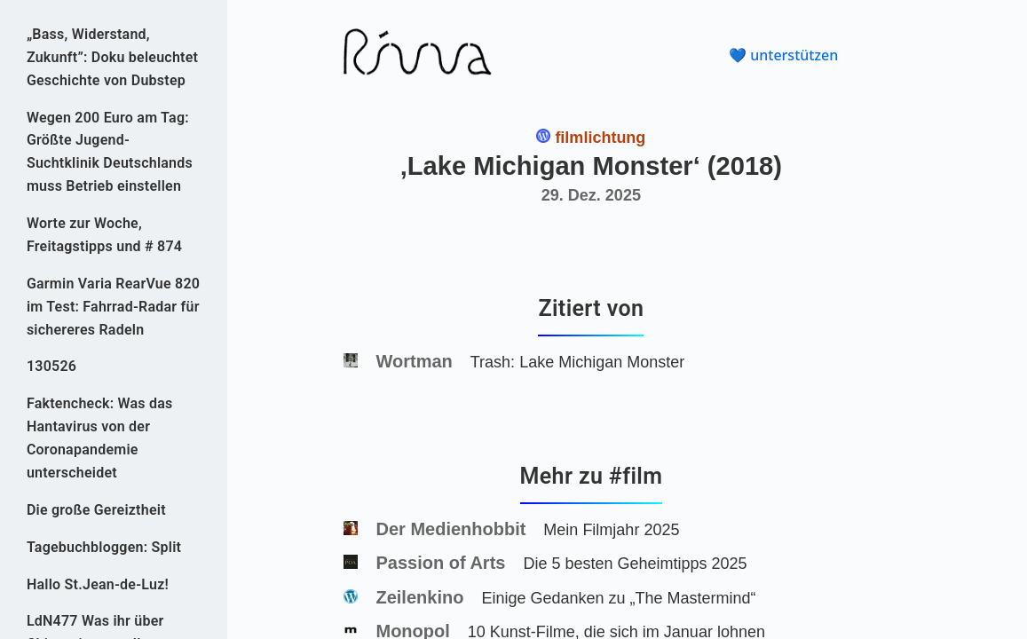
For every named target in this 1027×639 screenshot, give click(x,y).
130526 (51, 366)
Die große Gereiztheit (96, 509)
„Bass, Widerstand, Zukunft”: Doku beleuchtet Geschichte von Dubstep (112, 57)
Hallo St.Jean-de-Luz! (98, 584)
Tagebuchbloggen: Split (104, 547)
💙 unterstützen (783, 55)
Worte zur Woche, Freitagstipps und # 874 (104, 235)
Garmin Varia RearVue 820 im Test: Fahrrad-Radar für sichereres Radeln (113, 306)
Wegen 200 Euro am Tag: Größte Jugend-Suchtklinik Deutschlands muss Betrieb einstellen (110, 152)
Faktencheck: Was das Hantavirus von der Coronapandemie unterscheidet (100, 438)
